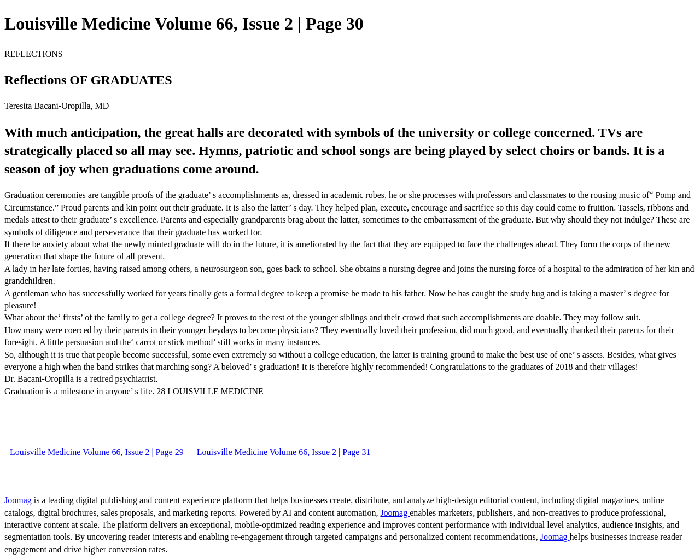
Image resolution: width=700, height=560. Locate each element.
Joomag (19, 500)
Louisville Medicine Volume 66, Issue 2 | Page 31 (284, 452)
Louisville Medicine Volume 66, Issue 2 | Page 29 (97, 452)
